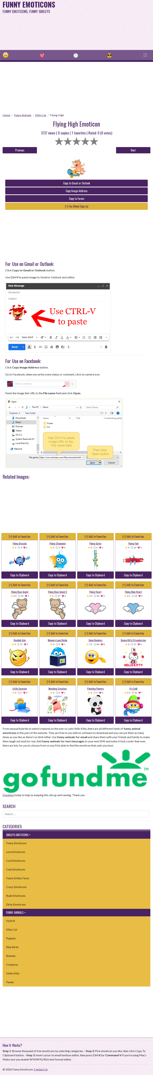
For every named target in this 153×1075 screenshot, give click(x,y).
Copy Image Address (77, 191)
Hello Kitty (12, 973)
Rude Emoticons (16, 895)
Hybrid (10, 920)
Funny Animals (22, 115)
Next (133, 150)
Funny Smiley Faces (17, 878)
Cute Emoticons (15, 869)
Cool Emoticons (15, 860)
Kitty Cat (40, 115)
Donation (8, 795)
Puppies (11, 938)
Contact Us (41, 1069)
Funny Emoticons (16, 843)
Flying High (57, 115)
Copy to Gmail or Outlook (76, 183)
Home (6, 115)
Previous (19, 150)
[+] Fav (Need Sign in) (76, 206)
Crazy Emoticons (16, 887)
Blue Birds (12, 947)
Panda (10, 982)
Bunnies (11, 955)
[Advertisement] (103, 24)
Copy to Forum (76, 198)
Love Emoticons (15, 851)
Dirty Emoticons (16, 904)
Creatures (12, 964)
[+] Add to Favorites (19, 536)
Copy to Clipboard (19, 575)
